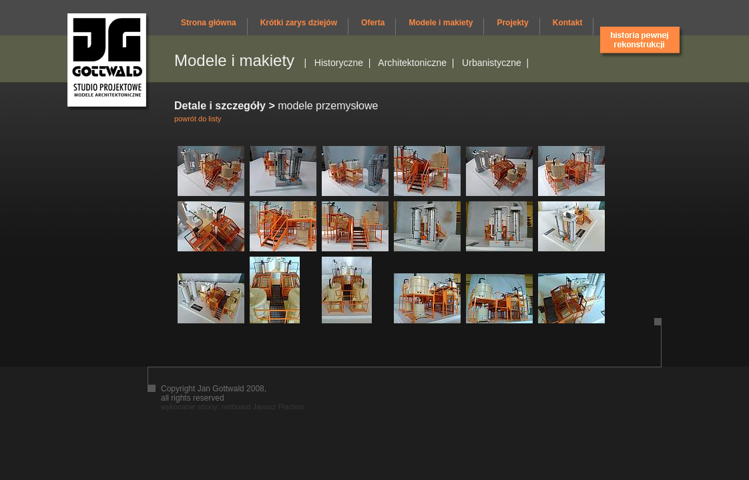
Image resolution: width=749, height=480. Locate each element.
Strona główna (208, 22)
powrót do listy (197, 119)
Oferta (373, 22)
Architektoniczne (412, 62)
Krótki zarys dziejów (298, 22)
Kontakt (568, 22)
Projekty (512, 22)
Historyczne (338, 62)
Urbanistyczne (491, 62)
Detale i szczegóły (220, 105)
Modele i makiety (441, 22)
